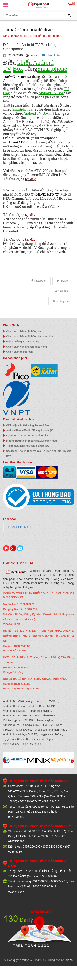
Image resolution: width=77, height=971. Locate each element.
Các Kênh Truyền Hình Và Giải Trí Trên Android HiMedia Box (38, 454)
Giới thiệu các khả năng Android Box (27, 425)
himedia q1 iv (45, 720)
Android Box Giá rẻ (14, 706)
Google (62, 290)
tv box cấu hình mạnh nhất (50, 729)
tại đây (30, 179)
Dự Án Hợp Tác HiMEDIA (18, 720)
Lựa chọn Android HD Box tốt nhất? (27, 435)
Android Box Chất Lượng (18, 701)
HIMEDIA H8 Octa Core (17, 729)
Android (41, 701)
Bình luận (51, 55)
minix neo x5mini (32, 743)
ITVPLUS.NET (19, 527)
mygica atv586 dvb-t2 (16, 739)
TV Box (53, 701)
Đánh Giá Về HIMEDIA (43, 715)
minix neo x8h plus (43, 739)
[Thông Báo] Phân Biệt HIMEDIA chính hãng (32, 440)
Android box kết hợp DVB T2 (20, 734)
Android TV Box (15, 76)
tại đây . (30, 215)
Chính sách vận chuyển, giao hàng (26, 346)
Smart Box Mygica (40, 710)
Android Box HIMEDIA (42, 706)
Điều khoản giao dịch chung (22, 341)
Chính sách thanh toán (19, 351)
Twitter (63, 280)
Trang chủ (9, 29)
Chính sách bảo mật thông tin (23, 331)
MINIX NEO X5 (47, 194)
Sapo (69, 960)
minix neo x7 (10, 743)
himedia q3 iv (11, 724)
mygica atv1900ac (51, 734)
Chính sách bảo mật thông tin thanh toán (30, 336)
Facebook (38, 280)
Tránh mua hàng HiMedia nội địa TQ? (27, 445)
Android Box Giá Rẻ (15, 715)
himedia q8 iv (30, 724)
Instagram (61, 301)
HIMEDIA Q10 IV (52, 724)
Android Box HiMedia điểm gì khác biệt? (29, 430)
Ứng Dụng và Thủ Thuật (35, 29)
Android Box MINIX (14, 710)
